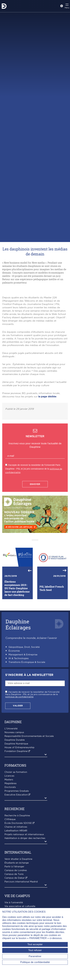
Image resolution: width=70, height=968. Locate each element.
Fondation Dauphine (15, 791)
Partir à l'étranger (14, 906)
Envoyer (35, 524)
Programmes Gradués (16, 830)
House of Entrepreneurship (19, 787)
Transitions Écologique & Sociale (27, 702)
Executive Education (16, 834)
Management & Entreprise (23, 694)
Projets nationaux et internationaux (24, 874)
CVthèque (10, 859)
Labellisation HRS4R (15, 870)
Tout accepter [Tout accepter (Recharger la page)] (35, 944)
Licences (9, 815)
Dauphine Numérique (16, 783)
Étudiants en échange (16, 902)
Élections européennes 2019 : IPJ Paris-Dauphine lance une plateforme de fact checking (17, 628)
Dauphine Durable (14, 779)
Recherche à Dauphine (17, 855)
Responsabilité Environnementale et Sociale (29, 776)
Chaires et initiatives (15, 866)
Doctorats (10, 827)
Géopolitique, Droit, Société (24, 687)
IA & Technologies (19, 698)
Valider (18, 745)
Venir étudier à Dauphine (18, 898)
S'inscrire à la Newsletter (29, 714)
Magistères (10, 823)
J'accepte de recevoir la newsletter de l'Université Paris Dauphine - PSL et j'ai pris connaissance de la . (32, 734)
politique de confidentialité (19, 736)
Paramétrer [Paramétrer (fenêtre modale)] (35, 956)
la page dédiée (47, 436)
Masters (8, 819)
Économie (14, 690)
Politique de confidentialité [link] (35, 962)
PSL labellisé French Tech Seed (51, 628)
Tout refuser (35, 950)
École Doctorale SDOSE (18, 863)
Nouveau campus (14, 772)
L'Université (11, 768)
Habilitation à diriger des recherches (24, 878)
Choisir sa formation (15, 812)
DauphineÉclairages (18, 664)
